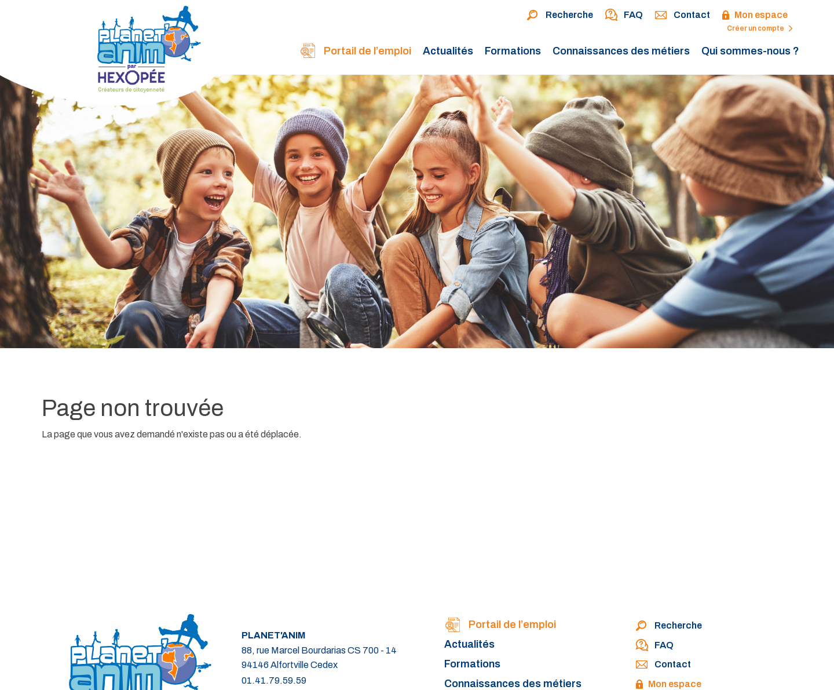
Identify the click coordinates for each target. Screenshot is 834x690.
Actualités (448, 51)
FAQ (624, 15)
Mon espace (755, 15)
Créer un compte (760, 28)
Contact (682, 15)
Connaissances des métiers (621, 51)
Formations (513, 51)
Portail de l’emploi (355, 52)
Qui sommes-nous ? (750, 51)
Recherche (559, 15)
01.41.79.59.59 (274, 680)
